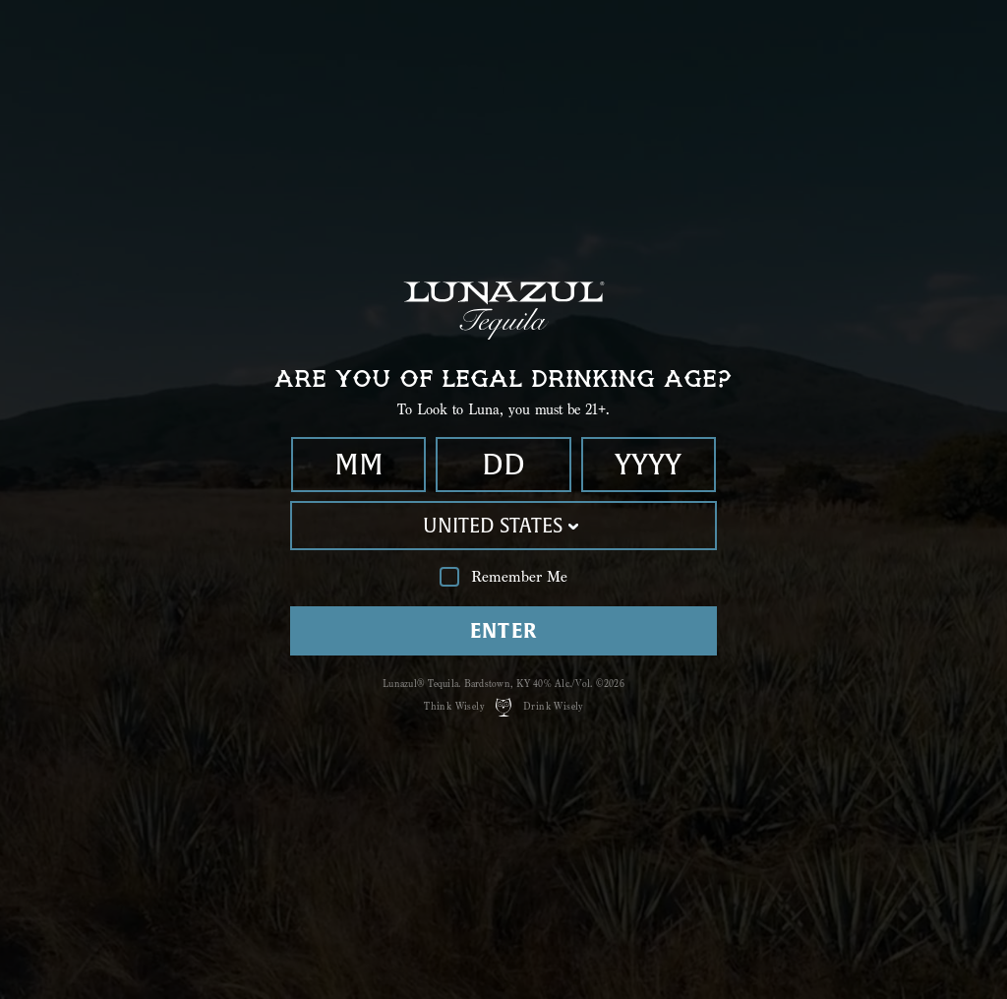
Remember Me (503, 577)
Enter (504, 630)
